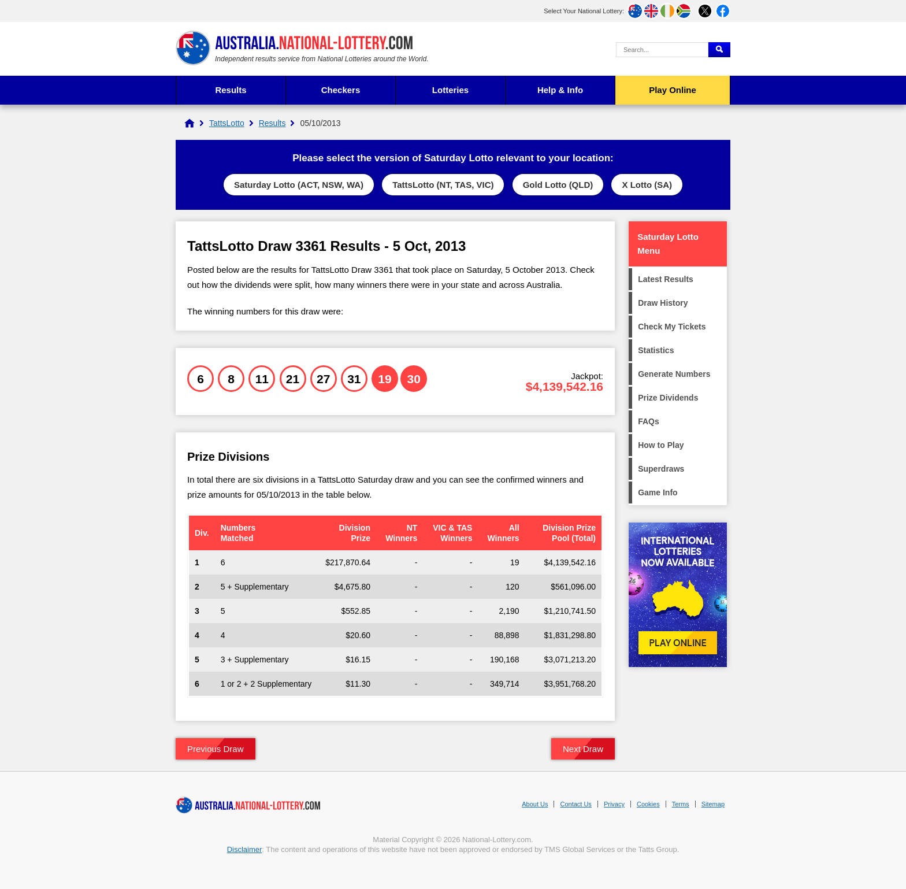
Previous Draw (215, 749)
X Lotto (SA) (647, 185)
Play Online (672, 90)
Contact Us (575, 804)
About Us (535, 804)
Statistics (656, 350)
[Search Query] (662, 49)
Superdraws (661, 468)
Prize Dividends (668, 397)
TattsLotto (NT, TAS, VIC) (442, 185)
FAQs (648, 421)
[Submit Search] (719, 49)
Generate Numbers (674, 374)
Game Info (657, 492)
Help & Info (560, 90)
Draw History (663, 303)
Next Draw (583, 749)
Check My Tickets (672, 326)
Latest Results (665, 279)
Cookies (648, 804)
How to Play (661, 445)
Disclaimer (244, 849)
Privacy (614, 804)
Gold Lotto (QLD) (558, 185)
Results (230, 90)
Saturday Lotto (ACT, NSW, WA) (298, 185)
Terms (680, 804)
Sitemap (713, 804)
